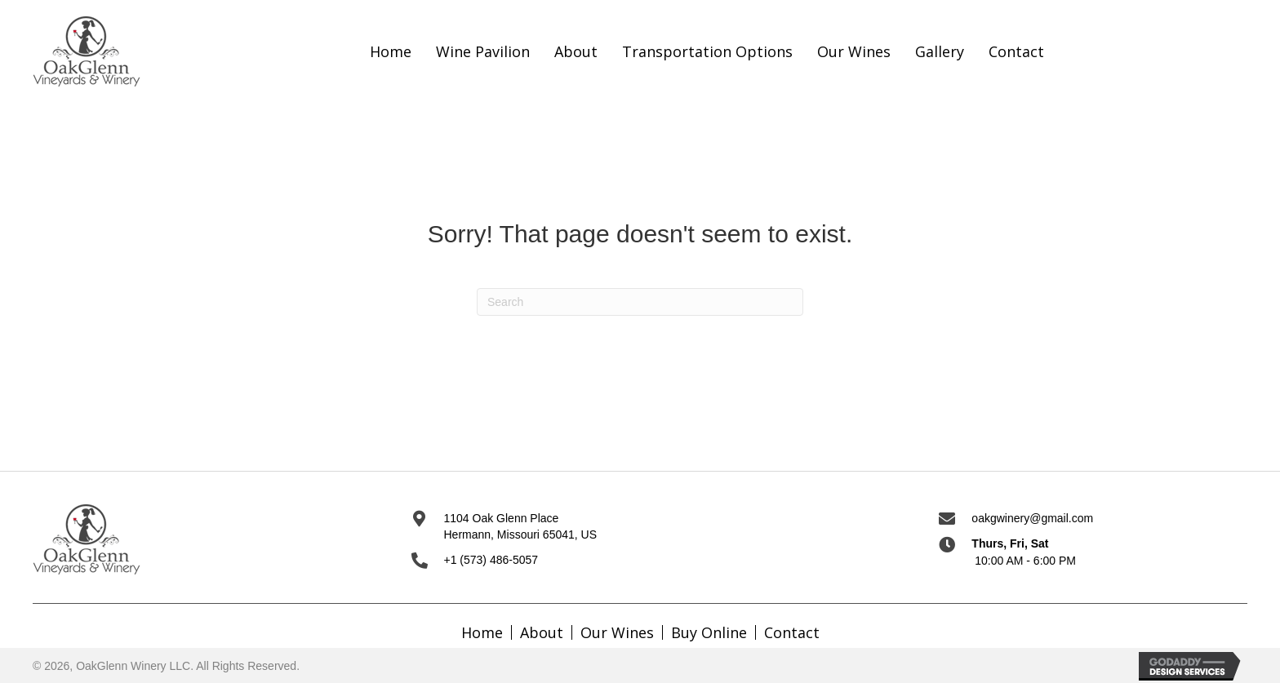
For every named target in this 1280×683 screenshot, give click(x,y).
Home (482, 632)
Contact (792, 632)
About (541, 632)
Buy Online (709, 632)
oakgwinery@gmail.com (1032, 518)
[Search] (640, 302)
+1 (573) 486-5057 (491, 559)
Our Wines (617, 632)
